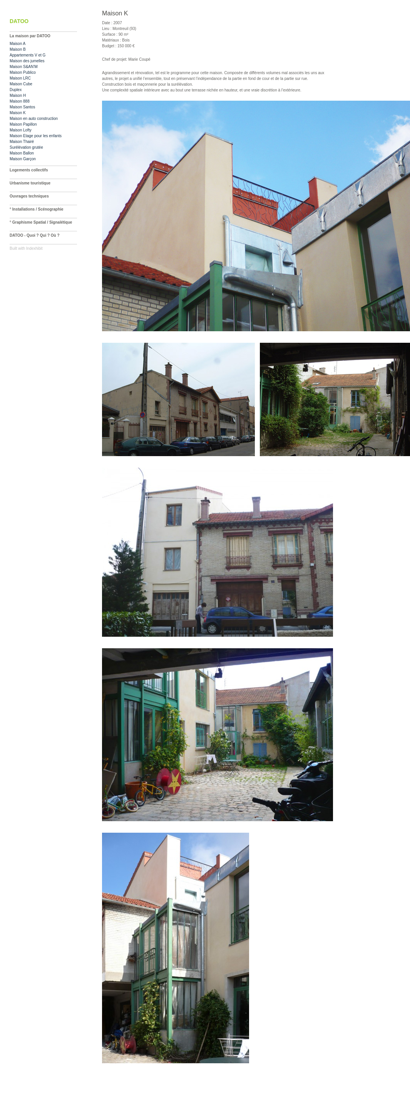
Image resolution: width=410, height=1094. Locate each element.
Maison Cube (21, 84)
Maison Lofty (21, 130)
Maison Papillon (23, 124)
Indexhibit (34, 248)
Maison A (17, 44)
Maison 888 (20, 101)
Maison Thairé (22, 141)
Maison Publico (23, 72)
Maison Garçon (23, 159)
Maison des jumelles (27, 61)
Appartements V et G (27, 55)
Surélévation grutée (26, 147)
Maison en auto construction (34, 118)
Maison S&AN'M (24, 67)
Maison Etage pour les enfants (36, 136)
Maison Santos (22, 107)
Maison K (18, 113)
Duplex (16, 90)
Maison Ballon (22, 153)
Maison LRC (20, 78)
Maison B (18, 49)
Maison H (18, 95)
